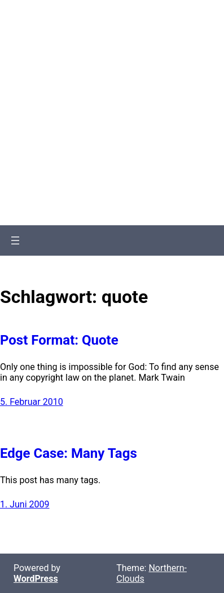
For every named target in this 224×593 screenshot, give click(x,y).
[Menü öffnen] (15, 240)
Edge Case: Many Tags (68, 453)
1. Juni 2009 (25, 504)
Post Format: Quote (59, 340)
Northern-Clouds (112, 55)
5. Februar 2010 (31, 401)
